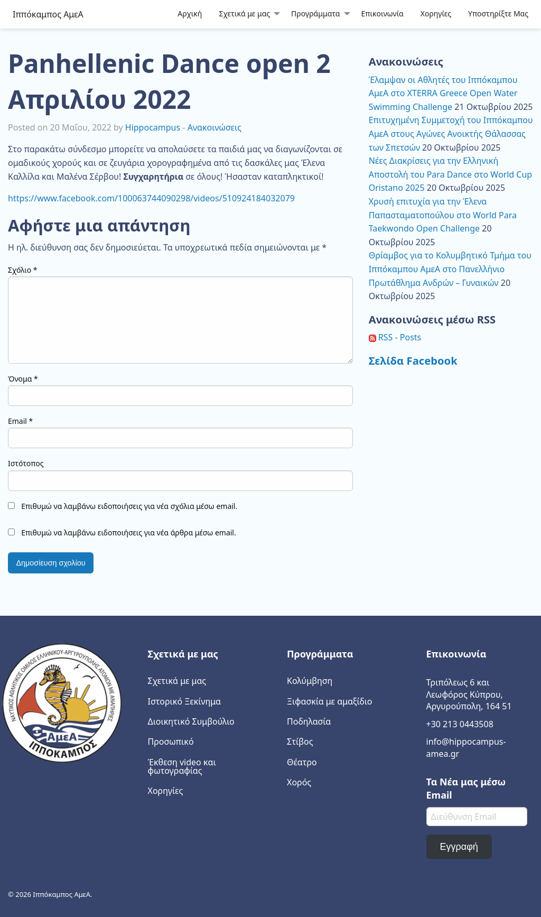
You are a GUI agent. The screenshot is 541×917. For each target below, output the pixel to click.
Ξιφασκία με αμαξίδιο (329, 701)
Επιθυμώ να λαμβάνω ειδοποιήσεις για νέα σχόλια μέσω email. (129, 506)
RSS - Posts (395, 337)
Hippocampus (152, 127)
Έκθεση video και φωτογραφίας (182, 766)
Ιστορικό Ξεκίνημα (184, 701)
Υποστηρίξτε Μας (498, 13)
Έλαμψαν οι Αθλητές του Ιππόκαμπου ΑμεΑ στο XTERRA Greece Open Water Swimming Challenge (443, 93)
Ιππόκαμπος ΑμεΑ (48, 14)
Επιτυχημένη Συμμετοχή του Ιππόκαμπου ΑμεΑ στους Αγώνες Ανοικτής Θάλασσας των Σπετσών (451, 133)
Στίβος (300, 741)
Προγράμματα (315, 13)
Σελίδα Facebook (413, 360)
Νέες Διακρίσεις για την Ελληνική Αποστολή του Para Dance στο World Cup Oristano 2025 (451, 174)
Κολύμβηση (309, 681)
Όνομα (23, 379)
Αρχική (190, 13)
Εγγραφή (459, 846)
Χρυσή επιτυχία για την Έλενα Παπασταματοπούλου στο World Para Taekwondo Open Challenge (443, 215)
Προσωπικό (171, 741)
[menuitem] (189, 13)
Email (20, 421)
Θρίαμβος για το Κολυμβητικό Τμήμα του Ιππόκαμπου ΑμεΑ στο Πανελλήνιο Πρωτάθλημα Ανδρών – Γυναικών (450, 268)
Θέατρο (302, 762)
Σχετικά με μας (244, 13)
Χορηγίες (436, 13)
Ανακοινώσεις (214, 127)
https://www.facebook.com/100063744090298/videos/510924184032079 (151, 198)
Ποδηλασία (309, 721)
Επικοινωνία (382, 13)
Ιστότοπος (25, 463)
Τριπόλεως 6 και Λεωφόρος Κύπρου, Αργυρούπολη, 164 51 (469, 694)
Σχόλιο (23, 270)
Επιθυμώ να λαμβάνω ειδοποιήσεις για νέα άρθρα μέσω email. (128, 532)
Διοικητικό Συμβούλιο (191, 721)
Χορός (299, 782)
